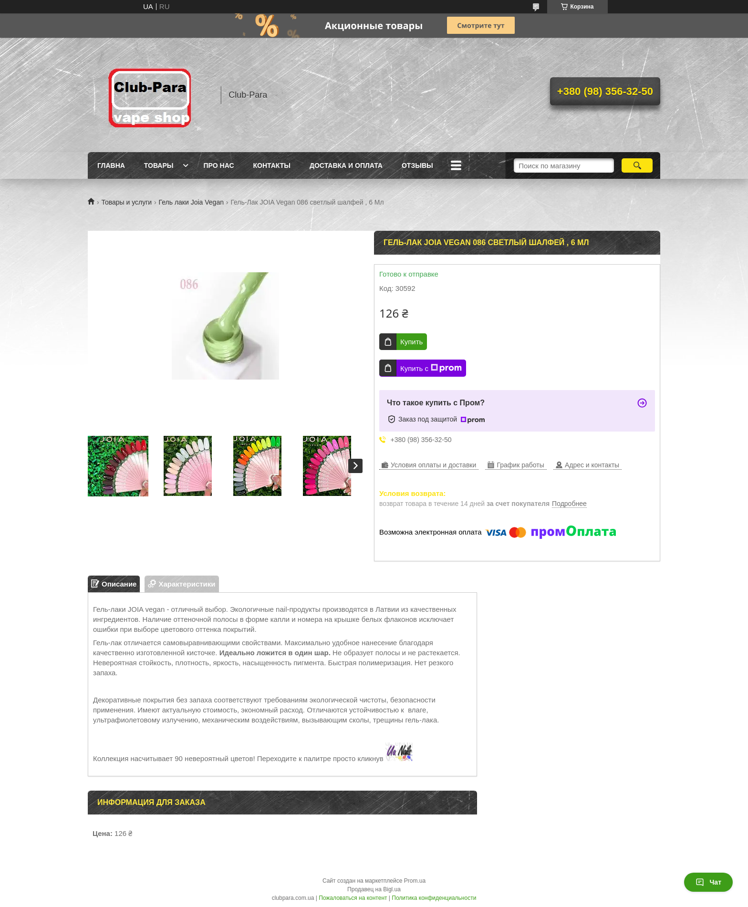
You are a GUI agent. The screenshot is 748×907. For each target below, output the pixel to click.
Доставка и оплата (346, 165)
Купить (411, 342)
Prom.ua (415, 880)
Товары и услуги (126, 202)
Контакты (272, 165)
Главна (111, 165)
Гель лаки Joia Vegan (191, 202)
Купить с (431, 368)
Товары (159, 165)
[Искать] (637, 165)
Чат (708, 882)
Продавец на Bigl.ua (374, 889)
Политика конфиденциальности (434, 898)
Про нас (219, 165)
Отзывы (417, 165)
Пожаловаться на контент (353, 898)
